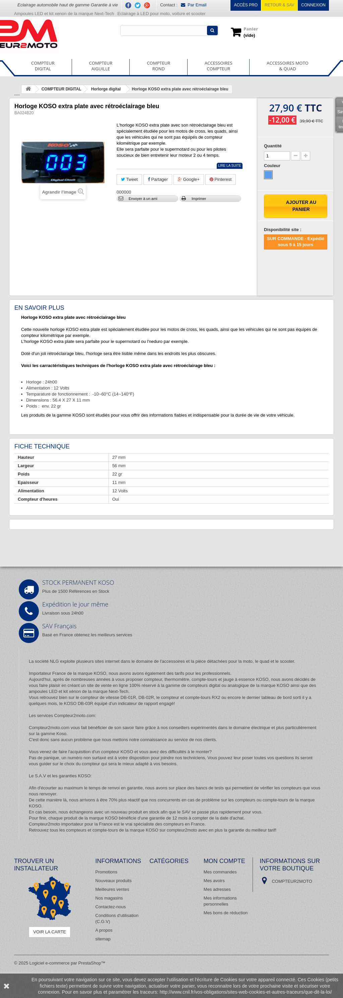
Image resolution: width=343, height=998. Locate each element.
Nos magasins (109, 898)
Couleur (273, 165)
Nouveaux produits (113, 880)
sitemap (103, 938)
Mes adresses (217, 889)
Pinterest (221, 179)
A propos (104, 930)
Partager (158, 179)
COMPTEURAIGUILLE (101, 66)
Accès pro (246, 5)
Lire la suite (229, 165)
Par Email (193, 4)
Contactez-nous (110, 906)
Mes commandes (220, 871)
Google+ (189, 179)
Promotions (106, 871)
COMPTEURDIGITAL (43, 66)
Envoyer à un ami (143, 199)
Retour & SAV (279, 5)
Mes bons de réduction (226, 912)
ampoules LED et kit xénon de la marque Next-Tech (78, 691)
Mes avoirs (214, 880)
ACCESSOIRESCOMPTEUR (218, 66)
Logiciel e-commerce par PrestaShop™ (67, 963)
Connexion (313, 5)
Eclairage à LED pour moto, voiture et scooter (162, 13)
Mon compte (224, 861)
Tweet (129, 179)
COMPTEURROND (158, 66)
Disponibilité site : (282, 229)
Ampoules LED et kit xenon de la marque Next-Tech (64, 13)
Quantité (273, 145)
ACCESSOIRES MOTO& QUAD (287, 66)
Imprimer (199, 199)
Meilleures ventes (112, 889)
